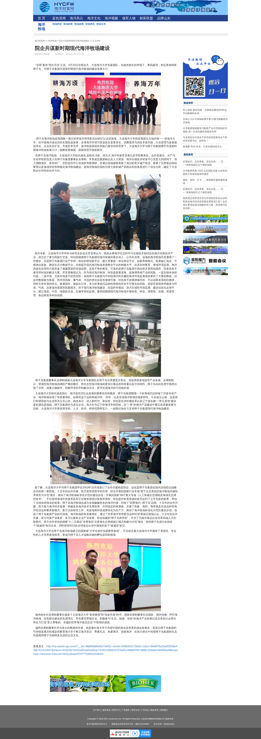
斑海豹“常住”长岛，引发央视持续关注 (202, 146)
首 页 (41, 18)
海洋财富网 (40, 41)
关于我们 (97, 710)
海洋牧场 (52, 41)
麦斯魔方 (164, 710)
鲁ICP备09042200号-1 (97, 724)
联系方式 (116, 710)
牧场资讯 (90, 24)
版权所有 (154, 710)
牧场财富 (68, 24)
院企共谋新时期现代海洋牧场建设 (74, 41)
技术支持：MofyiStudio (164, 724)
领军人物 (128, 18)
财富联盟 (146, 18)
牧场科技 (57, 24)
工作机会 (145, 710)
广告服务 (126, 710)
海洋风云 (76, 18)
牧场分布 (101, 24)
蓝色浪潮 (59, 18)
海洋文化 (94, 18)
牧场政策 (79, 24)
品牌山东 (163, 18)
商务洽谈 (135, 710)
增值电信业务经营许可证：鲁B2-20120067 (130, 724)
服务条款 (107, 710)
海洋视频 (111, 18)
